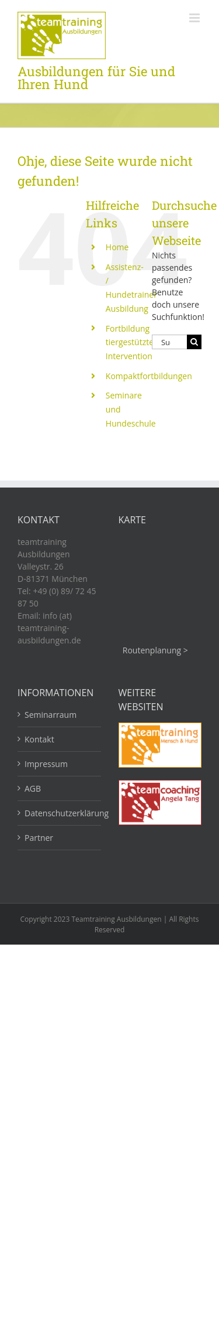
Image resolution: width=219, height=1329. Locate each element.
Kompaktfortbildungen (149, 375)
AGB (33, 788)
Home (117, 247)
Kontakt (39, 739)
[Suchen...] (169, 342)
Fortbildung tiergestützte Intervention (130, 342)
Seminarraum (51, 714)
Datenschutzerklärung (60, 813)
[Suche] (194, 342)
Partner (39, 837)
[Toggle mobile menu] (195, 18)
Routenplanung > (155, 650)
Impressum (46, 763)
